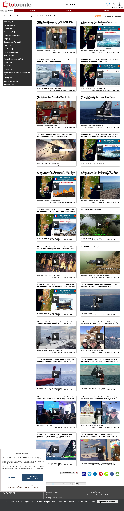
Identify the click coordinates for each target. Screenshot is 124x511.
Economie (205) (9, 32)
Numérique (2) (9, 62)
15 (80, 484)
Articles (32, 11)
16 (82, 484)
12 (71, 484)
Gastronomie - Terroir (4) (12, 42)
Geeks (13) (7, 45)
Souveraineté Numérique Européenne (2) (17, 73)
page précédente (113, 16)
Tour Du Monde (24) (11, 81)
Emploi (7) (7, 39)
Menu (10, 11)
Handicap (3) (8, 49)
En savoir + (50, 495)
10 (65, 484)
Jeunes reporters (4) (11, 52)
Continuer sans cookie (32, 477)
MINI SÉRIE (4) (9, 56)
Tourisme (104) (9, 84)
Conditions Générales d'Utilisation (100, 495)
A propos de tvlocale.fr (54, 498)
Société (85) (8, 69)
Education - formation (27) (13, 35)
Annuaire (105, 11)
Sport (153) (8, 78)
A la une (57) (8, 22)
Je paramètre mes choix (107, 502)
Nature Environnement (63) (13, 59)
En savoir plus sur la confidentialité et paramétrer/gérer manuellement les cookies (23, 486)
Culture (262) (8, 28)
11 (68, 484)
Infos (94, 492)
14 (77, 484)
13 (74, 484)
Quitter (11, 477)
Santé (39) (7, 66)
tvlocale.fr (9, 493)
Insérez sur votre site (67, 472)
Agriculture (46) (9, 25)
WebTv (68, 11)
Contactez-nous (52, 492)
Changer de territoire (116, 7)
